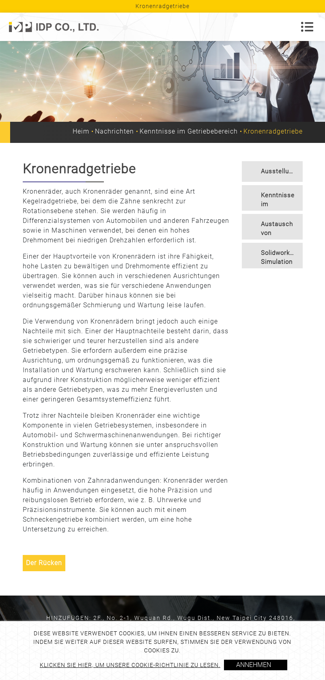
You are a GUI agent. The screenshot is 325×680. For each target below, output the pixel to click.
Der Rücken (44, 563)
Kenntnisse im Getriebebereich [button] (282, 201)
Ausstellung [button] (278, 171)
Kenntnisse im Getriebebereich (189, 131)
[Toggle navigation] (307, 27)
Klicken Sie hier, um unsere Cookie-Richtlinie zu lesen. (130, 665)
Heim (81, 131)
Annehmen (253, 665)
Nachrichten (114, 131)
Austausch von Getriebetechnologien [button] (282, 230)
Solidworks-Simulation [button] (278, 257)
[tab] (272, 171)
